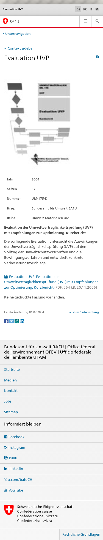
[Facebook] (6, 320)
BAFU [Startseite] (14, 21)
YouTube (16, 490)
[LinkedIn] (22, 320)
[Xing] (17, 320)
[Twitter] (12, 320)
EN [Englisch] (97, 9)
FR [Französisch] (85, 9)
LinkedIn (16, 468)
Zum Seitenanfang (85, 312)
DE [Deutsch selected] (78, 9)
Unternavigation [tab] (17, 33)
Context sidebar (21, 48)
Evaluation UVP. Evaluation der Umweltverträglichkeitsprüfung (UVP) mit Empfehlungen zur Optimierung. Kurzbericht (51, 282)
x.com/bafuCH (20, 479)
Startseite (12, 369)
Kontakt (11, 390)
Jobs (7, 401)
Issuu (13, 458)
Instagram (17, 447)
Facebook (16, 437)
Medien (10, 380)
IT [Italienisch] (91, 9)
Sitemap (11, 412)
